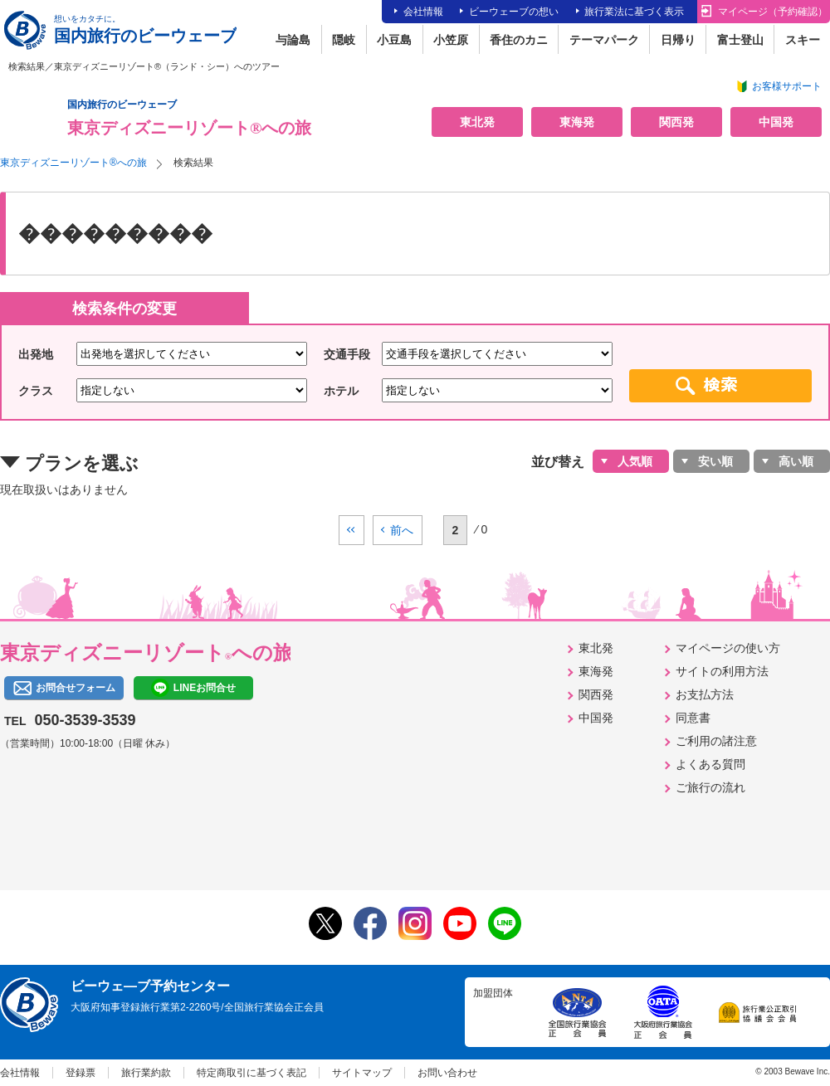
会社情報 (423, 11)
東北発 (477, 122)
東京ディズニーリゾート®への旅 (73, 162)
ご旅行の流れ (710, 787)
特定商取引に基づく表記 (251, 1073)
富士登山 (740, 39)
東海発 (576, 122)
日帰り (678, 39)
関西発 (676, 122)
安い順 (715, 461)
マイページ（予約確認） (773, 11)
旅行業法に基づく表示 (634, 11)
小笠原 (450, 39)
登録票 (80, 1073)
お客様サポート (787, 86)
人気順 (635, 461)
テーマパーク (604, 39)
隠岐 (343, 39)
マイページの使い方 (728, 648)
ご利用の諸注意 (716, 741)
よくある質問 (710, 764)
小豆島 (394, 39)
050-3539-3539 (84, 720)
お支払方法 (705, 694)
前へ (401, 530)
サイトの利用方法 (722, 671)
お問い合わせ (447, 1073)
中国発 (776, 122)
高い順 (796, 461)
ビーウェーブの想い (514, 11)
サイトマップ (362, 1073)
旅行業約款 (146, 1073)
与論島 (293, 39)
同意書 (693, 717)
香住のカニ (519, 39)
